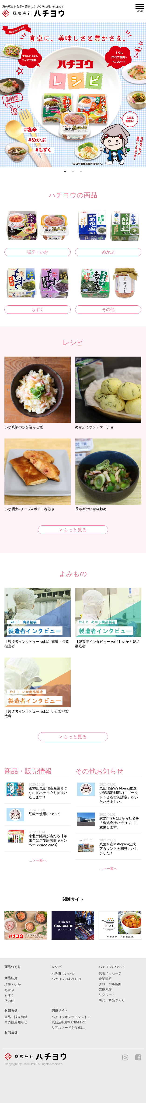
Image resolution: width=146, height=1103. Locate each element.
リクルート (107, 995)
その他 (108, 309)
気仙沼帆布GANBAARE (69, 1022)
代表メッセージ (110, 973)
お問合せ (10, 1032)
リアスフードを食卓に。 (69, 1027)
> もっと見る (73, 529)
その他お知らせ (15, 1022)
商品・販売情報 (15, 1017)
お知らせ (10, 1010)
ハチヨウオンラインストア (71, 1017)
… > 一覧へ (37, 860)
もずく (37, 309)
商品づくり (12, 967)
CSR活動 (105, 989)
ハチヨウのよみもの (66, 979)
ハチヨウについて (112, 967)
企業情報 (105, 979)
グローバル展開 (110, 984)
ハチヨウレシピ (63, 973)
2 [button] (73, 172)
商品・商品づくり (112, 1000)
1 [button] (65, 172)
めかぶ (108, 252)
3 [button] (81, 172)
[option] (73, 94)
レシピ (56, 967)
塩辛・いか (37, 252)
